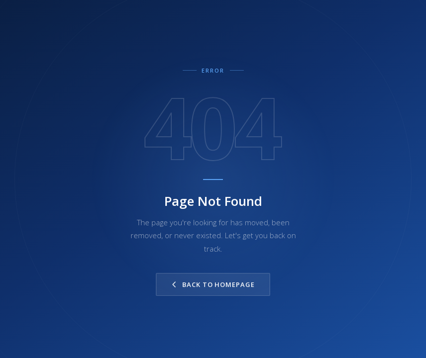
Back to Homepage (213, 284)
